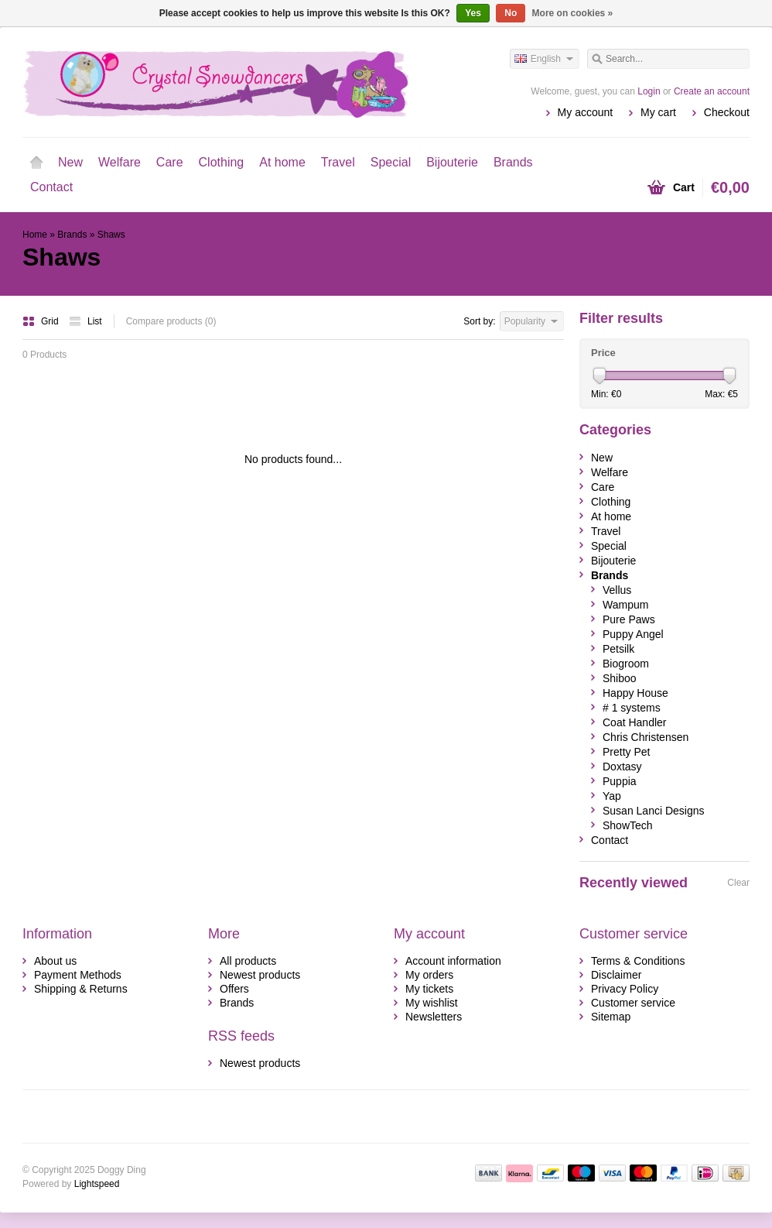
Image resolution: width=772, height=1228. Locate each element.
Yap (612, 796)
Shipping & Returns (81, 989)
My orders (429, 975)
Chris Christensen (645, 737)
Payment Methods (77, 975)
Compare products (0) (171, 321)
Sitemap (610, 1016)
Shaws (111, 234)
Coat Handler (635, 722)
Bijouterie (452, 162)
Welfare (119, 162)
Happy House (635, 693)
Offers (234, 989)
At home (282, 162)
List (85, 321)
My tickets (429, 989)
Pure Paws (629, 619)
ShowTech (628, 825)
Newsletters (433, 1016)
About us (55, 961)
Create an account (712, 91)
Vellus (617, 590)
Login (648, 91)
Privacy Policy (624, 989)
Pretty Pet (626, 752)
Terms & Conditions (638, 961)
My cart (658, 112)
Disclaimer (616, 975)
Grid (41, 321)
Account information (453, 961)
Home (36, 162)
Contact (51, 187)
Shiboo (620, 678)
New (70, 162)
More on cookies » (572, 13)
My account (585, 112)
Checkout (727, 112)
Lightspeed (97, 1183)
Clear (738, 882)
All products (248, 961)
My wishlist (431, 1002)
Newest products (260, 975)
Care (169, 162)
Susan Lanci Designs (654, 810)
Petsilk (618, 649)
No (510, 13)
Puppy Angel (633, 634)
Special (391, 162)
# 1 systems (632, 707)
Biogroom (626, 663)
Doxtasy (622, 766)
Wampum (625, 605)
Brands (513, 162)
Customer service (633, 1002)
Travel (338, 162)
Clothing (221, 162)
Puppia (620, 781)
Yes (473, 13)
